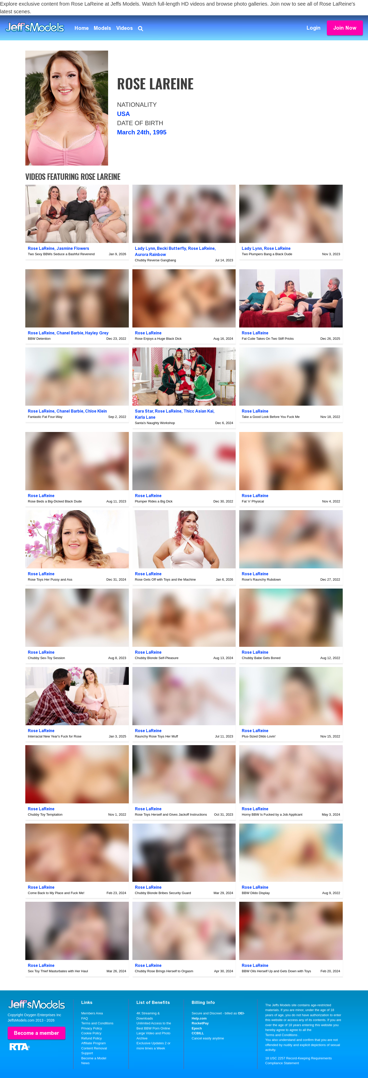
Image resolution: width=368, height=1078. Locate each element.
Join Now (344, 28)
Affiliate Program (93, 1043)
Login (313, 28)
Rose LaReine (41, 248)
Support (87, 1053)
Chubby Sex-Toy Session (46, 658)
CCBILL (198, 1033)
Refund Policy (91, 1038)
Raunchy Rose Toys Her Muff (156, 736)
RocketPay (200, 1023)
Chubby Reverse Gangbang (155, 260)
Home (82, 28)
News (85, 1063)
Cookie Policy (91, 1033)
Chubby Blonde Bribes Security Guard (163, 893)
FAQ (84, 1018)
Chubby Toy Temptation (45, 814)
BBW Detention (39, 339)
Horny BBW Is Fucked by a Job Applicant (272, 814)
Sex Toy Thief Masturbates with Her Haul (58, 971)
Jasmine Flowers (72, 248)
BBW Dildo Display (256, 893)
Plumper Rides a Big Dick (153, 501)
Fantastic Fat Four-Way (45, 417)
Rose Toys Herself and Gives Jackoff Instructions (171, 814)
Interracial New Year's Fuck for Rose (55, 736)
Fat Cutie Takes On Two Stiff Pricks (268, 339)
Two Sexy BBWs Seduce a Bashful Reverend (61, 254)
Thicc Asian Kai (198, 411)
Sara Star (144, 411)
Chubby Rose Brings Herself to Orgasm (164, 971)
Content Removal (94, 1048)
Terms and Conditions (97, 1023)
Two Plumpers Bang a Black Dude (267, 254)
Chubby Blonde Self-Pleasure (157, 658)
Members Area (92, 1013)
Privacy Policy (91, 1028)
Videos (124, 28)
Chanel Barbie (69, 333)
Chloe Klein (96, 411)
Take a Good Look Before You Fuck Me (271, 417)
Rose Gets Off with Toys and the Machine (165, 579)
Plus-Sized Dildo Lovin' (259, 736)
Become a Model (93, 1058)
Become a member (36, 1033)
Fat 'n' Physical (253, 501)
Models (102, 28)
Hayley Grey (97, 333)
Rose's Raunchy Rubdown (261, 579)
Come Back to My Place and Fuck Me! (56, 893)
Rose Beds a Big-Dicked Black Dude (55, 501)
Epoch (197, 1028)
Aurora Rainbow (150, 254)
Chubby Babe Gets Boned (261, 658)
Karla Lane (145, 417)
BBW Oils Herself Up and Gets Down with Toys (276, 971)
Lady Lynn (145, 248)
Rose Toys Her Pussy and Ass (50, 579)
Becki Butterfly (171, 248)
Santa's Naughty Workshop (155, 423)
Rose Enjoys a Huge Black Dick (158, 339)
